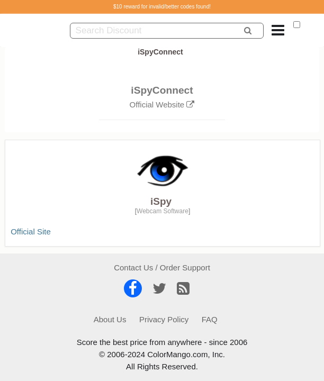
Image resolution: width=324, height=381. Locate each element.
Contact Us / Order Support (162, 267)
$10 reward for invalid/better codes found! (162, 7)
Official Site (31, 231)
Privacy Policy (163, 319)
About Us (110, 319)
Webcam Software (162, 211)
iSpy (161, 201)
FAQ (210, 319)
